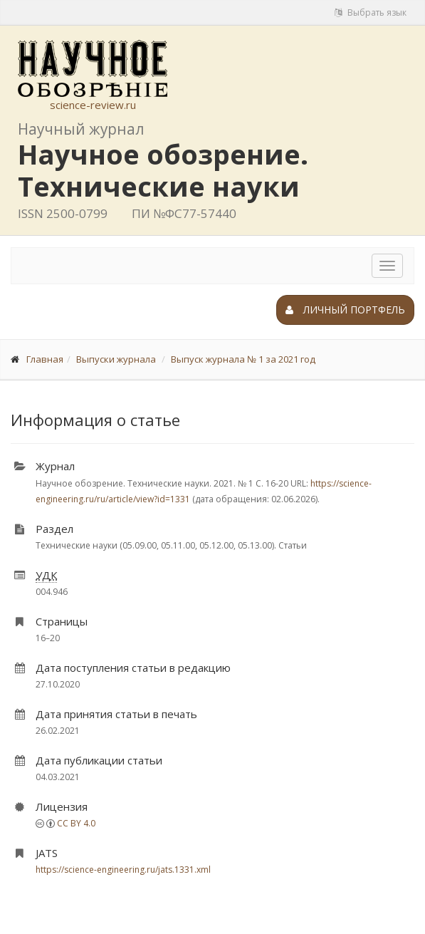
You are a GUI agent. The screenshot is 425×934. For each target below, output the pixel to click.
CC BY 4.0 (76, 823)
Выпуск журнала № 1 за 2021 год (243, 359)
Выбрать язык (370, 12)
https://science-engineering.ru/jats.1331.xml (123, 869)
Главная (44, 359)
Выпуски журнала (116, 359)
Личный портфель (345, 309)
